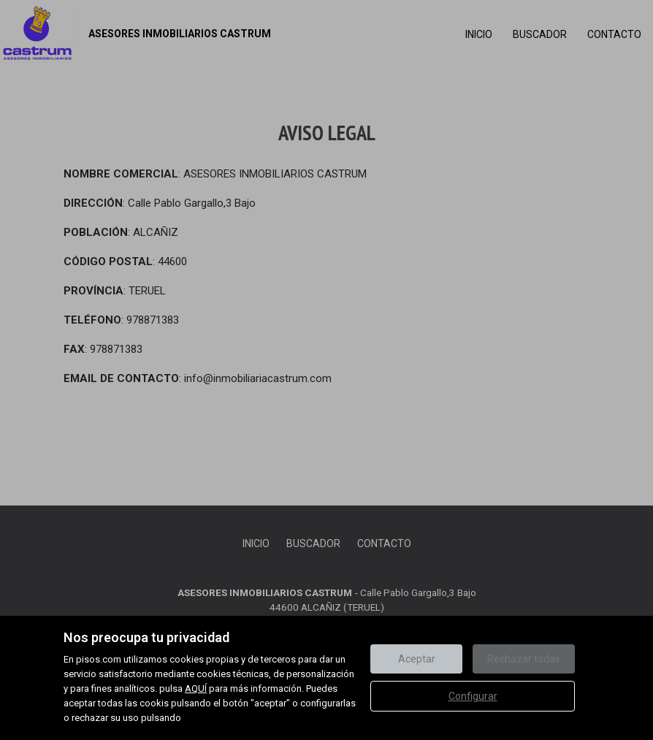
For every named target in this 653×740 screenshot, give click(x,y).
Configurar (472, 696)
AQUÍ (196, 688)
